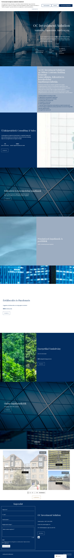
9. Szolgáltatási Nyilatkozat (44, 110)
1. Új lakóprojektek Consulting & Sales (47, 95)
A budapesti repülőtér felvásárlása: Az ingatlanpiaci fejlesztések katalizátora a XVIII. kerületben (58, 458)
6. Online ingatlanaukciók (44, 103)
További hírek (36, 497)
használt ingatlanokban (43, 108)
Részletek (5, 150)
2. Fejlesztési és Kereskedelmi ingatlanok (47, 97)
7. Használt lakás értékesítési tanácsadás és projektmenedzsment (54, 105)
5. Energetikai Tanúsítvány (44, 102)
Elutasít (55, 5)
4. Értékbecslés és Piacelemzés (45, 100)
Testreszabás (46, 5)
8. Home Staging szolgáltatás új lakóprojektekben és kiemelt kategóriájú (55, 106)
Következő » (42, 492)
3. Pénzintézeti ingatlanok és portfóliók (47, 99)
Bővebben (41, 533)
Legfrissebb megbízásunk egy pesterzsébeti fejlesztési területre (58, 478)
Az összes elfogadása (66, 5)
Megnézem (25, 472)
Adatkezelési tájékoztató (7, 554)
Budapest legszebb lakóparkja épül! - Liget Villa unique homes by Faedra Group (24, 468)
